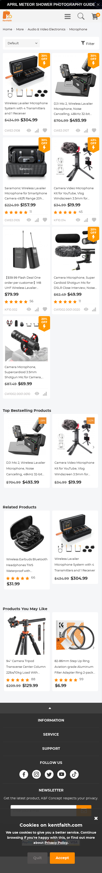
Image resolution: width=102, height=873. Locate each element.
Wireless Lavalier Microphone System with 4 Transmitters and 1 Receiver (26, 108)
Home (7, 29)
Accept (62, 858)
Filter (90, 44)
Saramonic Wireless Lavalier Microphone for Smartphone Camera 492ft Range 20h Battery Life (26, 194)
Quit (37, 858)
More (20, 29)
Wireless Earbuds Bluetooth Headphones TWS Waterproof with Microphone (27, 566)
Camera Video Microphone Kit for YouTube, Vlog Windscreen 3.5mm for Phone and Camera (74, 194)
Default (13, 43)
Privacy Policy (56, 843)
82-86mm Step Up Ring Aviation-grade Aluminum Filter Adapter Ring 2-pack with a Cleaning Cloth (73, 668)
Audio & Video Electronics (46, 29)
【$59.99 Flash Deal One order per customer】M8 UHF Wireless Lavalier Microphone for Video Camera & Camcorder (23, 283)
